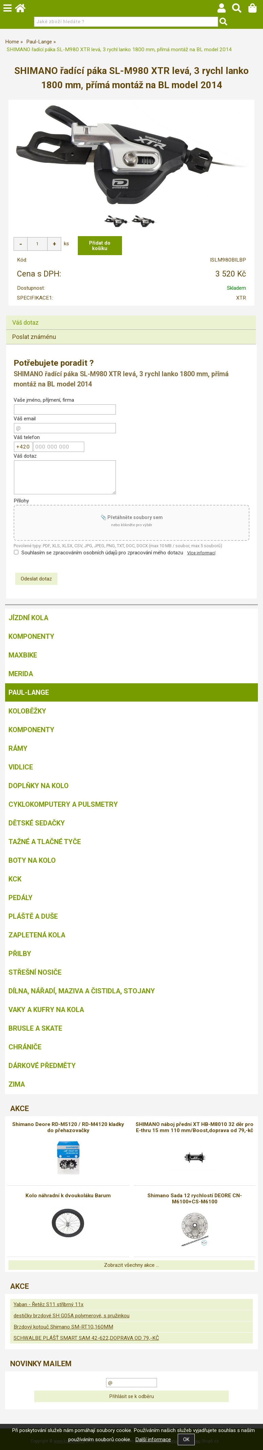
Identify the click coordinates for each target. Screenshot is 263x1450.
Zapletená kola (36, 935)
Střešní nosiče (35, 972)
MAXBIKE (22, 655)
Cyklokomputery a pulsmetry (63, 804)
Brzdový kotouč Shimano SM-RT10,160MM (63, 1327)
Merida (20, 674)
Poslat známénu (34, 336)
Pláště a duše (33, 916)
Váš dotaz (25, 322)
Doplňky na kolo (38, 786)
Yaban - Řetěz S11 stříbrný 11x (49, 1304)
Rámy (18, 748)
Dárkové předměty (42, 1066)
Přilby (19, 954)
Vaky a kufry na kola (46, 1010)
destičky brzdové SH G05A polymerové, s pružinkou (71, 1316)
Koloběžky (27, 711)
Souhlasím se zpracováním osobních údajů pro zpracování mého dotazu (102, 553)
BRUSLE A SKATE (35, 1028)
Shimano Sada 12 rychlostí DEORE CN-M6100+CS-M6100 (194, 1199)
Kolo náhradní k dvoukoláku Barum (68, 1196)
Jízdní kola (28, 618)
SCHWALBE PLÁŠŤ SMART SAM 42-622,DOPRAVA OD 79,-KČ (86, 1338)
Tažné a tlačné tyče (44, 842)
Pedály (20, 898)
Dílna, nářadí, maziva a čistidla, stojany (81, 991)
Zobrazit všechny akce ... (131, 1265)
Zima (16, 1084)
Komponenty (31, 636)
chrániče (24, 1047)
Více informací (201, 553)
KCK (14, 879)
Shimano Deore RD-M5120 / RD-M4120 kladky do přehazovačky (68, 1127)
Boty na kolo (32, 860)
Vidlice (20, 767)
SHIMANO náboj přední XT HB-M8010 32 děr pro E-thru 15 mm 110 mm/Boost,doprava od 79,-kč (194, 1127)
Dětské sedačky (36, 823)
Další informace (153, 1439)
